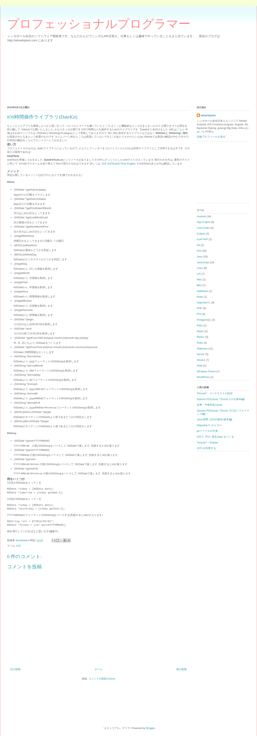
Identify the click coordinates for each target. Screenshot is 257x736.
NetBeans (202, 291)
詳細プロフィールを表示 (211, 136)
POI (199, 313)
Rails (200, 325)
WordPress (203, 377)
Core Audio (203, 227)
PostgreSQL (204, 319)
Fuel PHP (202, 239)
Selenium (202, 348)
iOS (18, 545)
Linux (200, 267)
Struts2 (201, 359)
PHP (199, 308)
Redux (200, 336)
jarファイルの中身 (207, 430)
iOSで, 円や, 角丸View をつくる (215, 436)
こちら (181, 129)
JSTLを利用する (206, 448)
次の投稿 (15, 669)
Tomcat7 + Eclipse (207, 442)
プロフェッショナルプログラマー (99, 24)
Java (199, 256)
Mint (199, 285)
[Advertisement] (127, 73)
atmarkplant (208, 115)
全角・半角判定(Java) (209, 404)
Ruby (200, 342)
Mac (199, 279)
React (200, 331)
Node (200, 296)
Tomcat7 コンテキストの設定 (215, 393)
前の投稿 (181, 669)
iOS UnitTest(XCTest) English (119, 163)
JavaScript (203, 262)
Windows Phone (206, 371)
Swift (199, 365)
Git (198, 245)
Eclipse (201, 233)
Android (201, 216)
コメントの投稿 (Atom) (101, 678)
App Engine (203, 222)
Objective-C (203, 302)
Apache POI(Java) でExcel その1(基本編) (221, 399)
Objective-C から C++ (209, 425)
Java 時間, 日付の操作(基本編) (214, 419)
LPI (199, 273)
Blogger (150, 728)
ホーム (98, 669)
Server (200, 354)
